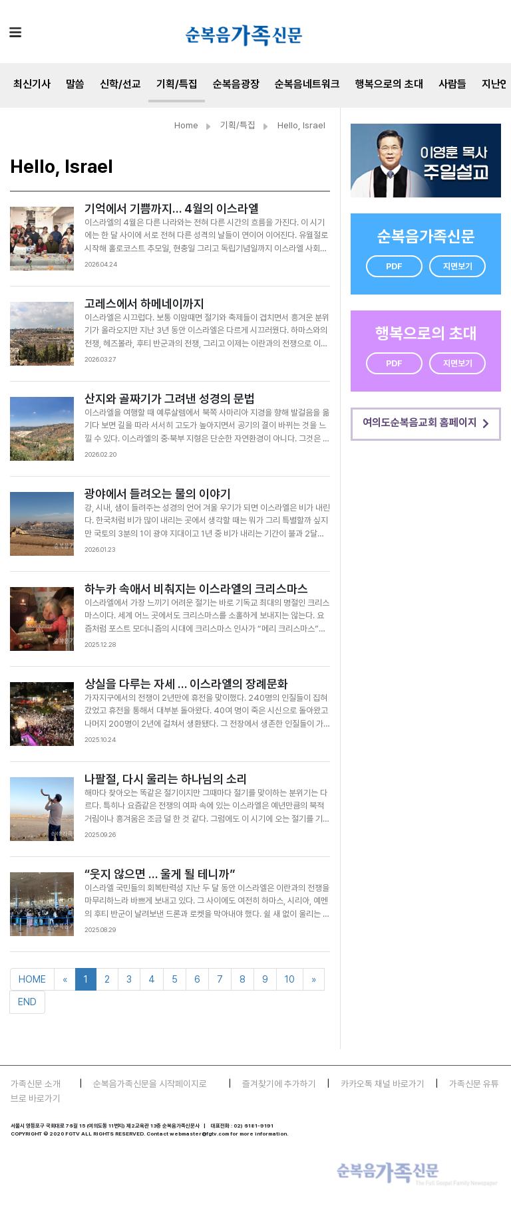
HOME (32, 979)
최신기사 (32, 84)
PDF (394, 266)
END (27, 1001)
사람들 (452, 84)
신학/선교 (120, 84)
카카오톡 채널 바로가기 (383, 1083)
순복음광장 (236, 84)
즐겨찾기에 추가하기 (279, 1083)
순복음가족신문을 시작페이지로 (150, 1083)
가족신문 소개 (36, 1083)
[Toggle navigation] (15, 31)
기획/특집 (177, 84)
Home (186, 125)
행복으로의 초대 (389, 84)
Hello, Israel (301, 125)
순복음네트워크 (307, 84)
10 (290, 979)
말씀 (75, 84)
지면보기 (457, 266)
